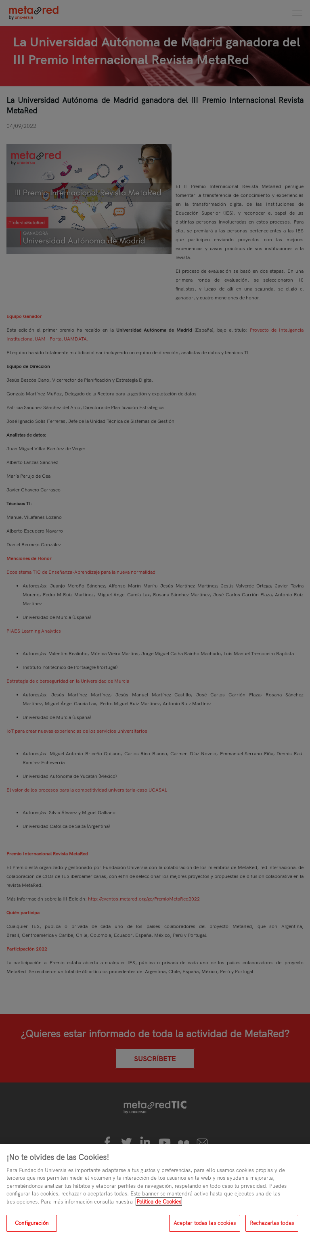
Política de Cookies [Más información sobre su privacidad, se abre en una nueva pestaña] (158, 1205)
